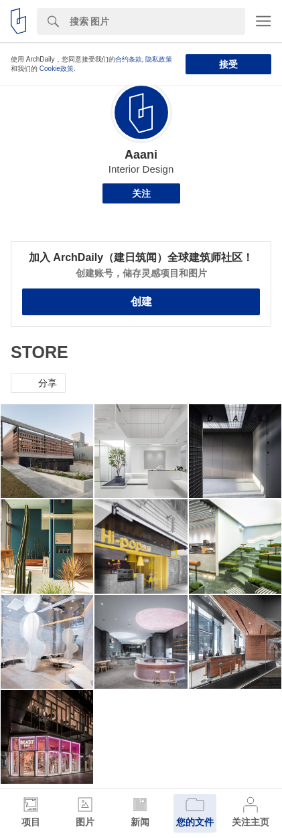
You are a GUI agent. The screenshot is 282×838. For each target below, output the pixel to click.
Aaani (141, 154)
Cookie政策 (57, 68)
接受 (228, 64)
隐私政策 (158, 59)
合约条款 (128, 59)
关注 (141, 193)
